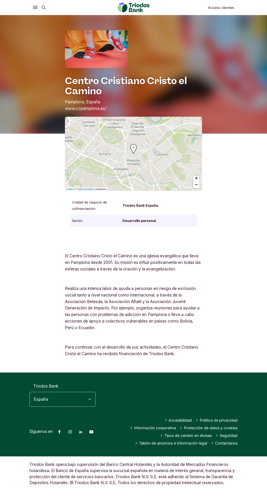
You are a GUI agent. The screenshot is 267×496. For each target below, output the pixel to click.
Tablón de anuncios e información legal (166, 443)
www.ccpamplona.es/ (85, 108)
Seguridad (225, 435)
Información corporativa (147, 427)
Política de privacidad (215, 420)
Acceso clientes (221, 8)
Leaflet (69, 189)
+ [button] (196, 179)
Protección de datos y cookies (206, 427)
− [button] (196, 185)
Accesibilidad (175, 420)
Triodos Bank (45, 386)
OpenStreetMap (85, 189)
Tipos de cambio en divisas (183, 435)
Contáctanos (223, 443)
